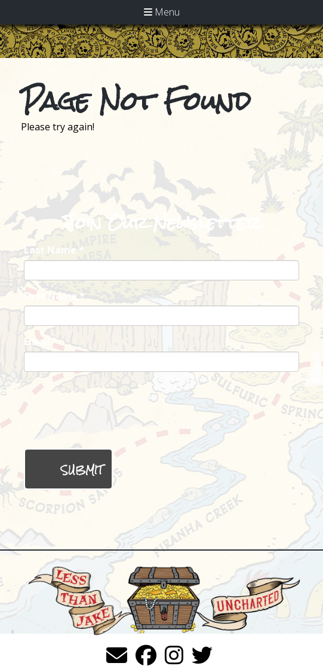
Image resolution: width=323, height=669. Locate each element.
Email (41, 341)
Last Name (54, 249)
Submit (82, 470)
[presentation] (114, 410)
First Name (54, 296)
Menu (162, 12)
